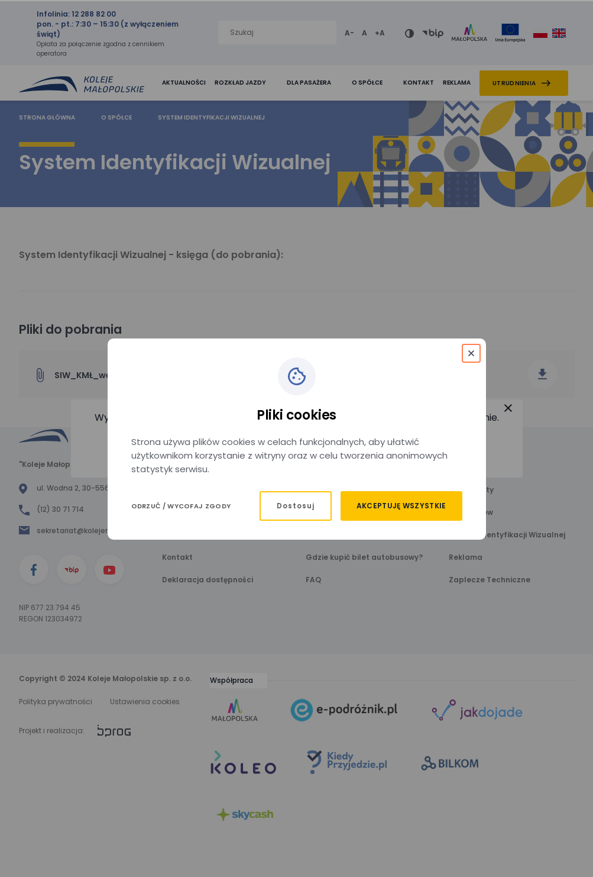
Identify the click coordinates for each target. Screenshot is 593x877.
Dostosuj (296, 506)
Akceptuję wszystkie (401, 506)
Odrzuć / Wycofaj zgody (181, 506)
